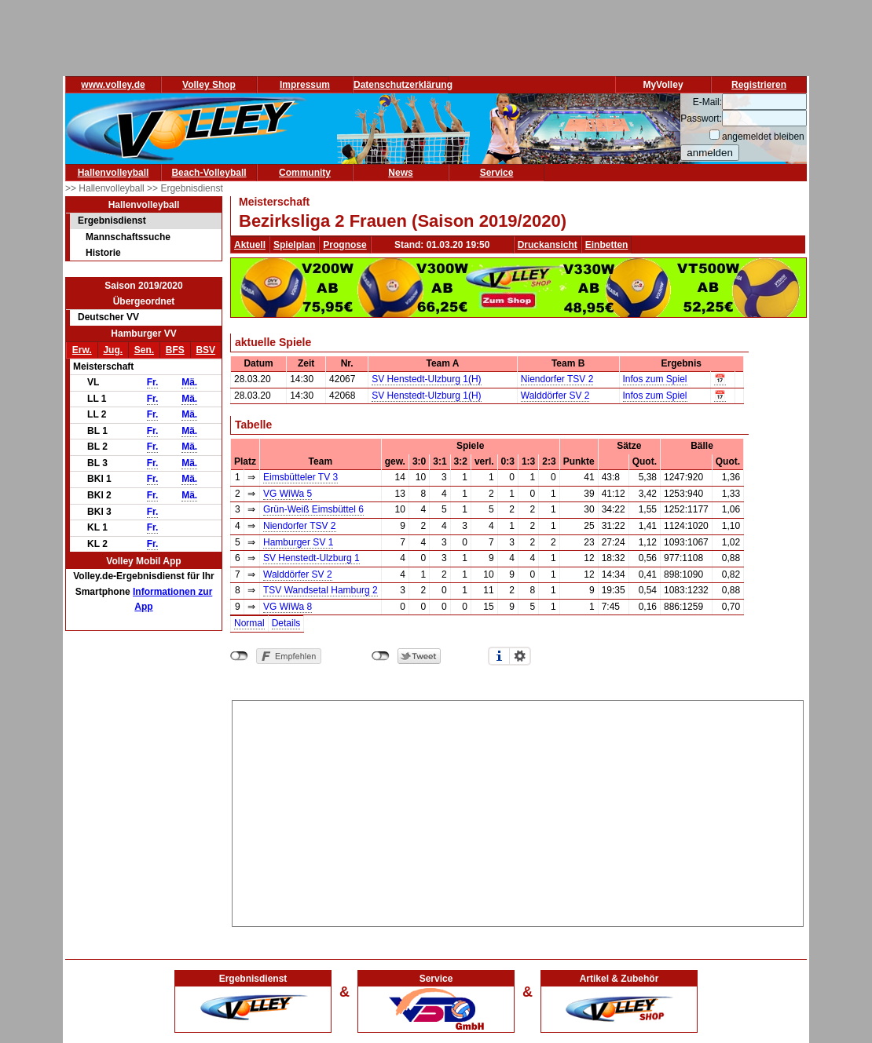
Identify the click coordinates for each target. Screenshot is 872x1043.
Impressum (305, 84)
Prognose (344, 244)
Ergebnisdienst (112, 220)
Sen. (144, 350)
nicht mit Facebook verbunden (239, 656)
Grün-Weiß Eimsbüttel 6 (313, 509)
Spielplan (294, 244)
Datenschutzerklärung (403, 84)
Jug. (113, 350)
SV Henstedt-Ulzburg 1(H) (426, 379)
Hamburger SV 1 (298, 542)
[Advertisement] (518, 811)
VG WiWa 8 (287, 606)
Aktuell (250, 244)
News (400, 172)
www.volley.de (113, 84)
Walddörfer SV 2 (555, 395)
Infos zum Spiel (655, 379)
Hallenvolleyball (113, 172)
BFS (175, 350)
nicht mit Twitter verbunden (381, 656)
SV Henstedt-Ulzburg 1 (311, 557)
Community (305, 172)
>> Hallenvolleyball (106, 188)
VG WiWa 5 (287, 493)
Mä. (189, 382)
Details (286, 623)
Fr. (153, 382)
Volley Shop (209, 84)
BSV (205, 350)
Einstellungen (520, 656)
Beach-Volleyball (208, 172)
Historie (103, 252)
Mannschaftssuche (128, 237)
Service (497, 172)
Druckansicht (547, 244)
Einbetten (606, 244)
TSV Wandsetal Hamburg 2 (320, 590)
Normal (249, 623)
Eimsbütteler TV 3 (300, 477)
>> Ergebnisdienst (185, 188)
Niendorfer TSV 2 (557, 379)
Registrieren (758, 84)
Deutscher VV (108, 317)
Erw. (82, 350)
